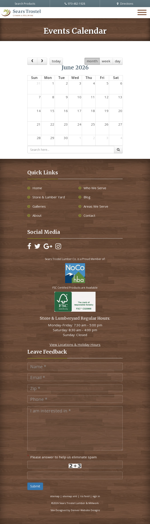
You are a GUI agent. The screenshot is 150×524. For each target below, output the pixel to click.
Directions (125, 4)
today (56, 61)
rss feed (85, 496)
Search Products (25, 4)
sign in (96, 496)
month (92, 61)
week (106, 61)
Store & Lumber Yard (46, 197)
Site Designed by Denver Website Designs (75, 510)
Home (34, 188)
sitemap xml (69, 496)
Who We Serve (92, 188)
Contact (86, 215)
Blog (84, 197)
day (117, 61)
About (34, 215)
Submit (35, 486)
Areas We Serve (93, 206)
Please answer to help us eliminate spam (62, 456)
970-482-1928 (75, 4)
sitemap (55, 496)
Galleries (36, 206)
